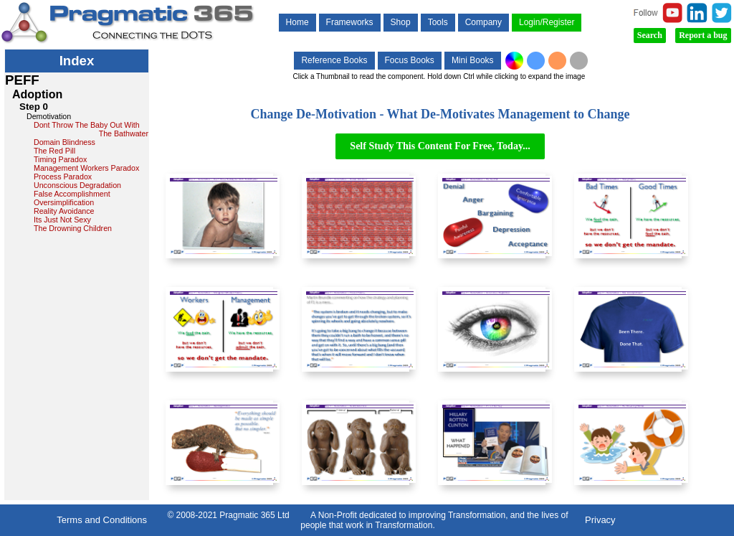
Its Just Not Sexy (62, 219)
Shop (401, 22)
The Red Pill (54, 150)
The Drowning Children (73, 228)
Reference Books (334, 60)
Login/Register (546, 22)
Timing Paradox (60, 159)
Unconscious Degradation (77, 185)
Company (483, 22)
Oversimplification (64, 202)
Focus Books (409, 60)
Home (297, 22)
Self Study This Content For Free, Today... (440, 146)
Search (649, 35)
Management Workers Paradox (86, 168)
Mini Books (473, 60)
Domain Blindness (64, 142)
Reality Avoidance (64, 211)
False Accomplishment (72, 193)
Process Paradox (63, 176)
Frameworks (349, 22)
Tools (438, 22)
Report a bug (703, 35)
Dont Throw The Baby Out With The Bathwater (91, 129)
